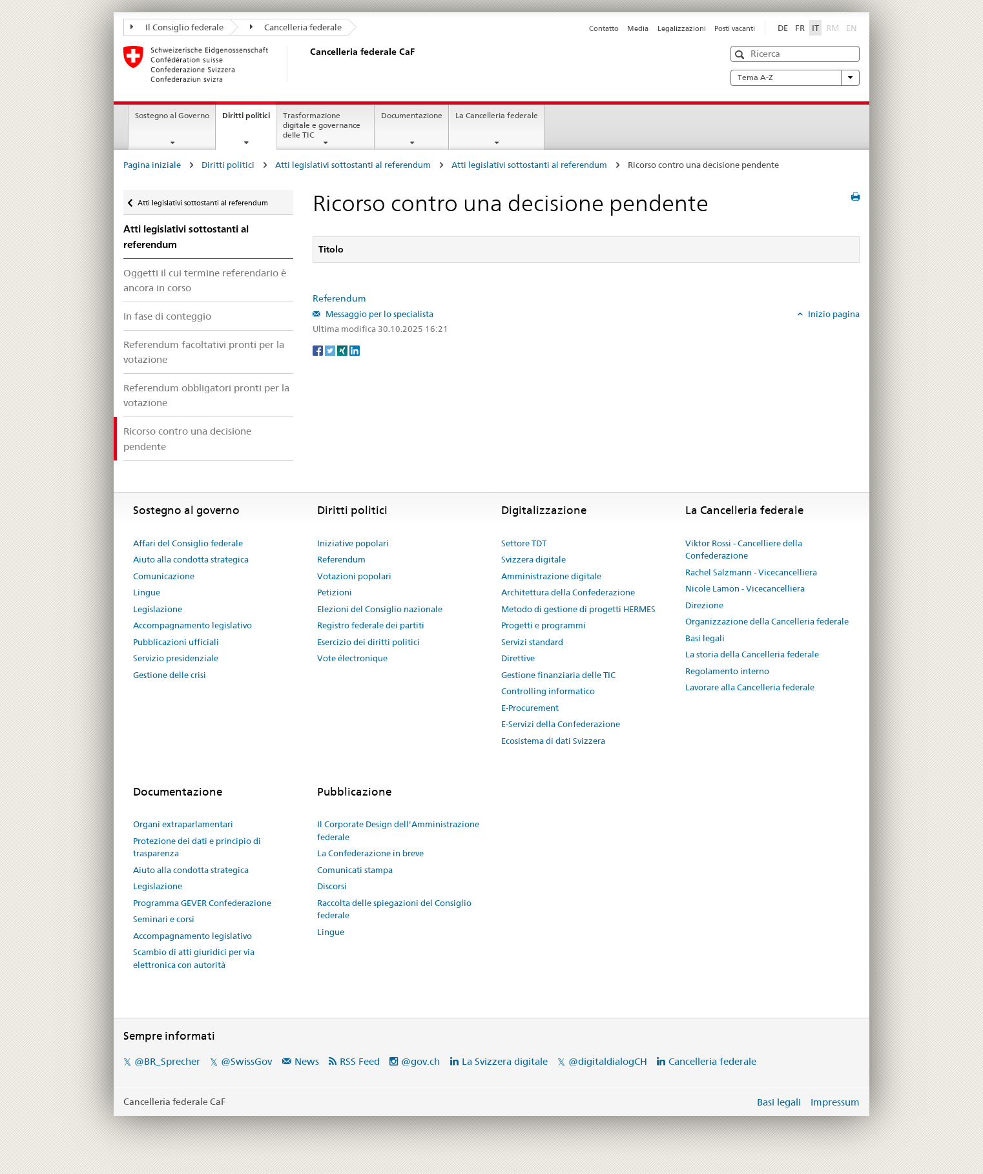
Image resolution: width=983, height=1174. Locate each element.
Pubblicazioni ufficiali (176, 642)
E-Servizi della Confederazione (560, 724)
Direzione (704, 605)
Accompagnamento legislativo (192, 625)
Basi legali (705, 638)
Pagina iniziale (152, 165)
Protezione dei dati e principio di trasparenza (197, 847)
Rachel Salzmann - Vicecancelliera (751, 572)
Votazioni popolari (354, 576)
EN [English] (851, 28)
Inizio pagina (833, 314)
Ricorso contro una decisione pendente (187, 438)
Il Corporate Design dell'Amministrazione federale (398, 830)
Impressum (835, 1102)
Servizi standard (532, 642)
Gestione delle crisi (169, 675)
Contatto (604, 28)
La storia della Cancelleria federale (752, 654)
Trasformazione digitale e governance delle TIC (321, 124)
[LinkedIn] (354, 350)
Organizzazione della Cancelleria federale (767, 621)
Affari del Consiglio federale (188, 543)
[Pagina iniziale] (307, 64)
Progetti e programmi (543, 625)
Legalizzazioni (681, 28)
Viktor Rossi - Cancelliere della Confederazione (743, 549)
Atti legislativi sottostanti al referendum (353, 165)
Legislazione (157, 609)
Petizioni (334, 592)
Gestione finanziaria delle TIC (558, 675)
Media (637, 28)
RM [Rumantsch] (832, 28)
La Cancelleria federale (496, 115)
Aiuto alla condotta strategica (191, 559)
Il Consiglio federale (176, 27)
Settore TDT (523, 543)
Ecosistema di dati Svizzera (553, 741)
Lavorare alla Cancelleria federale (749, 687)
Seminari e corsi (163, 919)
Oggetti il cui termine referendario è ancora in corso (204, 280)
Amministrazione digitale (551, 576)
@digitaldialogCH (607, 1061)
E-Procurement (530, 708)
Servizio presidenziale (175, 658)
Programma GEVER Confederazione (202, 903)
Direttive (518, 658)
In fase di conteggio (167, 316)
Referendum (339, 298)
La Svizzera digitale (505, 1061)
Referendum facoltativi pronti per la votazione (203, 352)
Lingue (146, 592)
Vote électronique (352, 658)
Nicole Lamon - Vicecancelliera (745, 588)
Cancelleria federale (296, 27)
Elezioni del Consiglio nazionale (379, 609)
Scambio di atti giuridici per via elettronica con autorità (193, 958)
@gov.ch (420, 1061)
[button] (741, 54)
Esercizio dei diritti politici (368, 642)
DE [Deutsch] (783, 28)
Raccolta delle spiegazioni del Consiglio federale (394, 909)
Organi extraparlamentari (183, 824)
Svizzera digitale (533, 559)
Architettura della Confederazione (568, 592)
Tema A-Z (795, 77)
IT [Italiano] (815, 28)
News (307, 1061)
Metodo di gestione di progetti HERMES (578, 609)
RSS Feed (360, 1061)
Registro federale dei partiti (370, 625)
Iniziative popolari (353, 543)
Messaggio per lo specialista (378, 314)
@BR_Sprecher (167, 1061)
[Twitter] (331, 350)
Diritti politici (249, 119)
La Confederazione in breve (370, 853)
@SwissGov (246, 1061)
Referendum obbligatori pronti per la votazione (206, 395)
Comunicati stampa (355, 870)
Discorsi (332, 886)
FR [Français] (800, 28)
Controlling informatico (548, 691)
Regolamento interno (727, 671)
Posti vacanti (734, 28)
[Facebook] (319, 350)
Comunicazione (163, 576)
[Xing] (343, 350)
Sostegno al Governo (172, 115)
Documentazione (411, 115)
